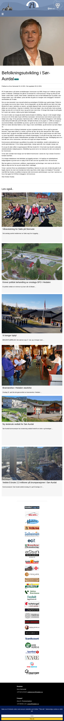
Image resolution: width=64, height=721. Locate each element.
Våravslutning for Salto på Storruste (18, 229)
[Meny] (2, 14)
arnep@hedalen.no (33, 704)
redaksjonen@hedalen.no (35, 692)
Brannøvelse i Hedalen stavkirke (17, 388)
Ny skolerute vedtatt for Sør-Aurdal (18, 424)
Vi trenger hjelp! (10, 335)
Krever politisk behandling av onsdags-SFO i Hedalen (27, 282)
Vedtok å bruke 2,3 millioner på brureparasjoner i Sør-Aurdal (29, 482)
